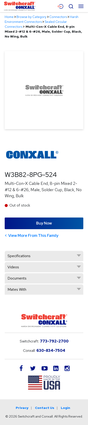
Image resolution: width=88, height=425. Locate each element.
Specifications (19, 255)
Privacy (22, 408)
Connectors (58, 17)
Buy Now (44, 223)
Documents (17, 278)
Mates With (17, 289)
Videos (13, 267)
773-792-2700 (54, 341)
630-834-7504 (50, 350)
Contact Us (44, 408)
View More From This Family (33, 235)
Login (65, 408)
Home (9, 17)
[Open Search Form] (70, 5)
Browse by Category (31, 17)
